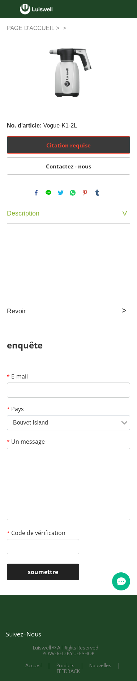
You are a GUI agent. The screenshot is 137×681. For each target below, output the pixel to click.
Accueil (33, 666)
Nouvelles (100, 666)
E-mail (17, 376)
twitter (60, 192)
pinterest (85, 192)
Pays (15, 409)
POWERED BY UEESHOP (68, 654)
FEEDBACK (68, 671)
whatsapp (72, 192)
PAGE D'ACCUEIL (31, 28)
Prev (16, 71)
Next (121, 71)
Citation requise (68, 145)
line (48, 192)
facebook (36, 192)
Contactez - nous (68, 166)
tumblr (97, 192)
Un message (26, 442)
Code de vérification (36, 533)
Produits (65, 666)
